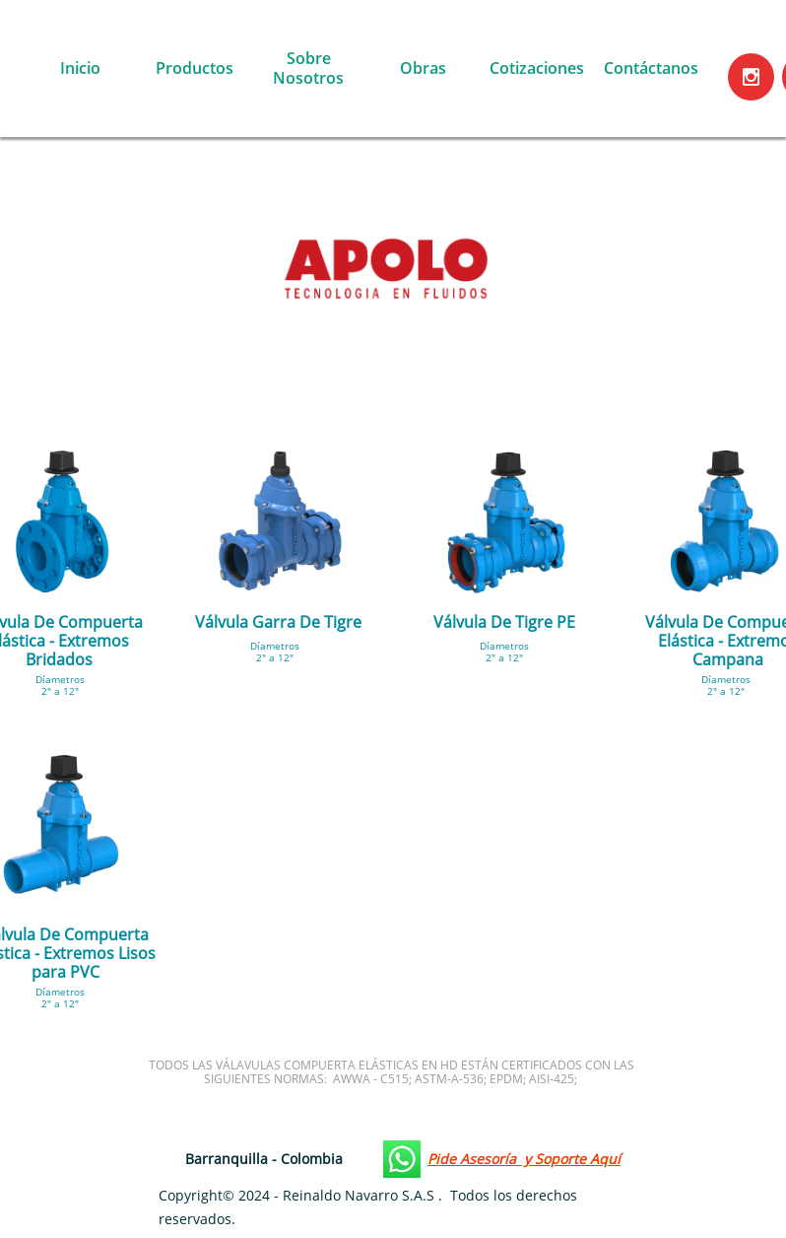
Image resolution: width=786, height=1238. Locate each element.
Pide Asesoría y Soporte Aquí (524, 1158)
